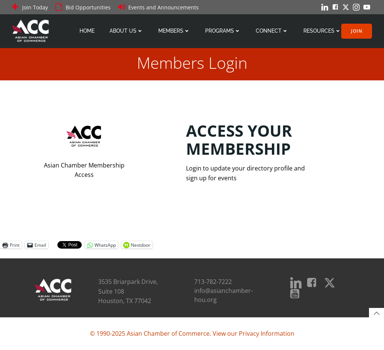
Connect (272, 31)
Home (87, 31)
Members (174, 31)
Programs (223, 31)
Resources (322, 31)
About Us (126, 31)
